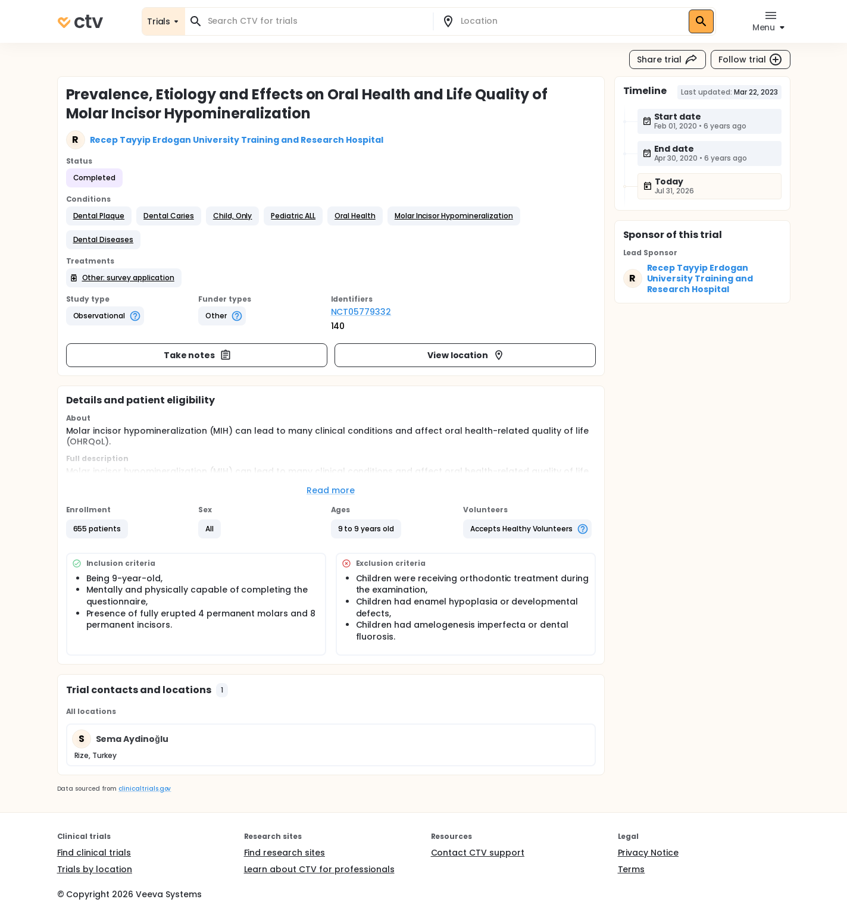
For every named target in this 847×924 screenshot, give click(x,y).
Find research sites (284, 852)
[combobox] (316, 21)
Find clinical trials (94, 852)
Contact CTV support (477, 852)
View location (466, 355)
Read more (331, 490)
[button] (99, 215)
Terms (631, 869)
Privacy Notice (648, 852)
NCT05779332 (361, 311)
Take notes (198, 355)
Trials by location (94, 869)
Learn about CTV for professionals (319, 869)
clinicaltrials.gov (144, 788)
